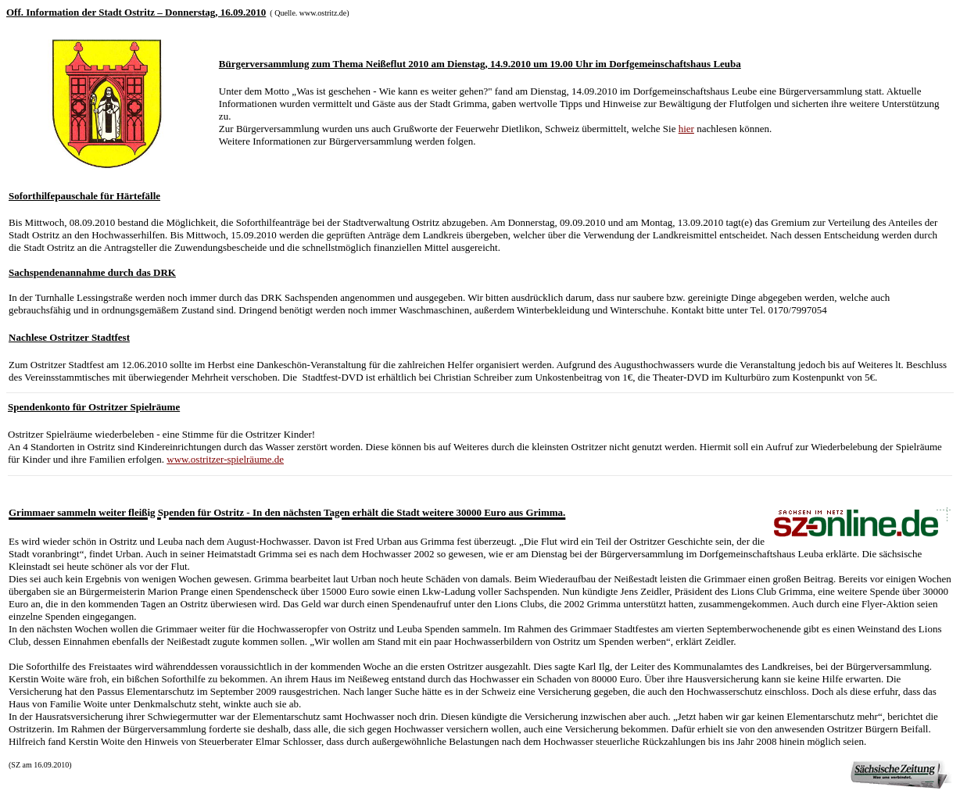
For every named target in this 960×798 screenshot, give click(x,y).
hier (686, 128)
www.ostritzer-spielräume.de (225, 459)
